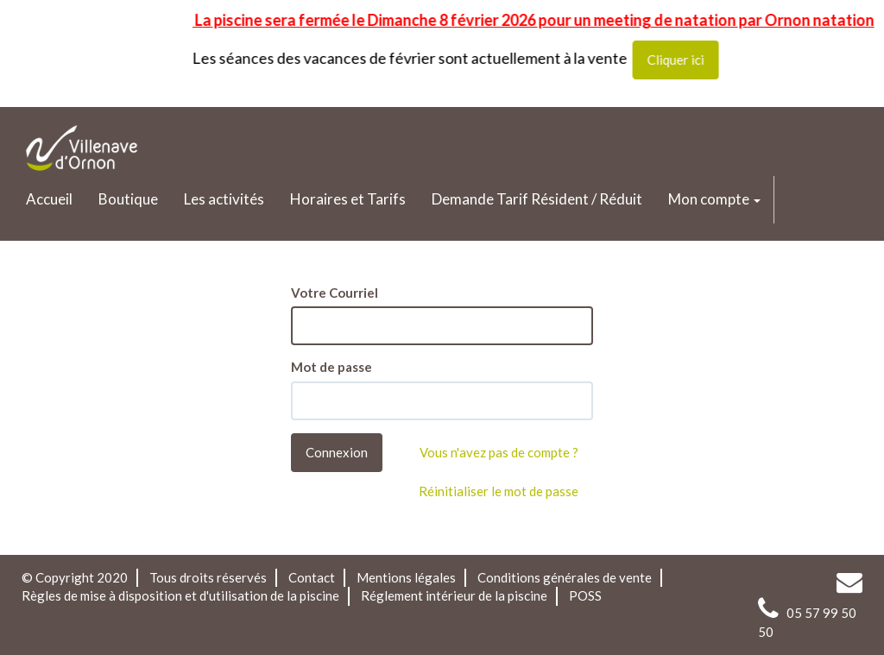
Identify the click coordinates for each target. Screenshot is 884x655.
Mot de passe (331, 367)
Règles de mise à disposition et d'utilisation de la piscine (180, 595)
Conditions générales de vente (564, 577)
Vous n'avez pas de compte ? (499, 452)
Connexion (337, 452)
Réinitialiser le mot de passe (498, 491)
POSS (585, 595)
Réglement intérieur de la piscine (454, 595)
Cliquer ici (656, 59)
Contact (311, 577)
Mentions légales (406, 577)
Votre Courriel (334, 292)
